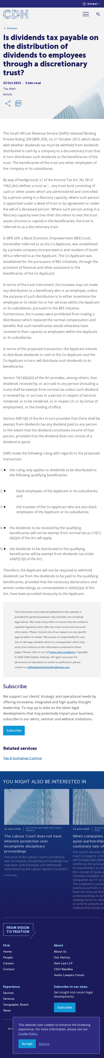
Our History (62, 957)
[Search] (98, 14)
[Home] (15, 15)
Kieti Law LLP (63, 963)
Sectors (8, 993)
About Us (60, 951)
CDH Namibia (63, 969)
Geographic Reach (16, 1004)
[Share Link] (8, 105)
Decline (44, 1044)
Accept (27, 1043)
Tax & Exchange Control (22, 758)
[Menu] (87, 14)
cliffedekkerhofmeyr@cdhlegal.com (48, 667)
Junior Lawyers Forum (69, 975)
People (8, 957)
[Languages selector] (91, 3)
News (7, 1010)
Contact (9, 969)
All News (12, 30)
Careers (8, 963)
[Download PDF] (18, 105)
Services (8, 999)
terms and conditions (62, 652)
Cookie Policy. (28, 1034)
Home (7, 951)
